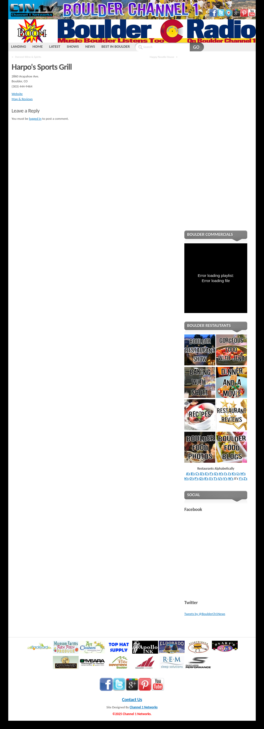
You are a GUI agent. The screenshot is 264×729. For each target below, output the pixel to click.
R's (206, 478)
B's (193, 474)
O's (191, 478)
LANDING (18, 46)
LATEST (54, 46)
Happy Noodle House (162, 57)
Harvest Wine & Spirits (28, 57)
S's (211, 478)
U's (220, 478)
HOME (37, 46)
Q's (201, 478)
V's (225, 478)
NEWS (90, 46)
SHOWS (73, 46)
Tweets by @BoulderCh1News (204, 614)
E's (207, 474)
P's (197, 478)
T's (216, 478)
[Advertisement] (215, 144)
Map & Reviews (22, 99)
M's (243, 474)
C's (197, 474)
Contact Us (132, 699)
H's (221, 474)
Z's (245, 478)
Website (17, 94)
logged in (35, 119)
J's (229, 474)
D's (202, 474)
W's (230, 478)
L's (238, 474)
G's (216, 474)
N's (186, 478)
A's (188, 474)
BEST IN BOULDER (115, 46)
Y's (241, 478)
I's (225, 474)
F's (211, 474)
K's (234, 474)
